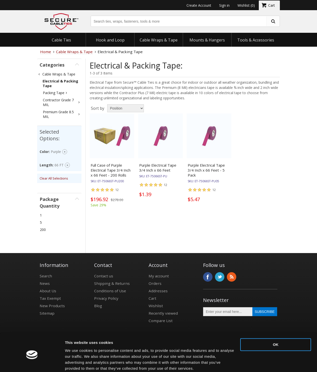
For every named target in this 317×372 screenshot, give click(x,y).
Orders (155, 283)
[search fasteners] (272, 21)
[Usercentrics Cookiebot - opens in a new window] (32, 362)
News (45, 283)
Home (45, 51)
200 (43, 229)
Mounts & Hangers (207, 40)
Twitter (219, 277)
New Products (52, 305)
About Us (48, 290)
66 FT (59, 165)
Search (46, 275)
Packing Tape (53, 92)
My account (159, 275)
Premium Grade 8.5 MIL (58, 114)
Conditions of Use (110, 290)
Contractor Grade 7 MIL (58, 102)
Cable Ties (61, 40)
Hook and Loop (110, 40)
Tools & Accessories (255, 40)
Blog (98, 305)
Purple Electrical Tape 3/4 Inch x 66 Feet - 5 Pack (206, 170)
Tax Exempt (50, 298)
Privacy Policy (106, 298)
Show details (76, 362)
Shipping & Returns (112, 283)
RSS (231, 277)
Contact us (103, 275)
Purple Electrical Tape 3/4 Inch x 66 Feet (157, 168)
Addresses (158, 290)
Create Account (198, 5)
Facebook (207, 277)
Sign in (224, 5)
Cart (152, 298)
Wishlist (156, 305)
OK (276, 325)
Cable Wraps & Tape (159, 40)
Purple (56, 151)
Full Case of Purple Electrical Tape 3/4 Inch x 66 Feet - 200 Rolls (111, 170)
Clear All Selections (54, 178)
